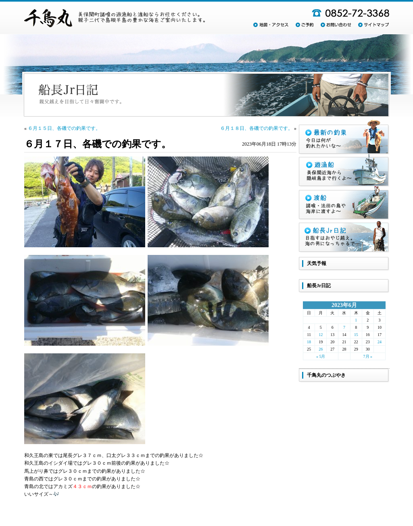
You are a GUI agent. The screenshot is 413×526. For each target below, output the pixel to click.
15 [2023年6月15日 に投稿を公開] (356, 334)
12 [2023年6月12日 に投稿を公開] (321, 334)
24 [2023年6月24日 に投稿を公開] (380, 342)
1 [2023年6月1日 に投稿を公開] (356, 320)
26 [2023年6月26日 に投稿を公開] (321, 349)
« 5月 (320, 356)
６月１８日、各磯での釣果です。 (256, 128)
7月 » (368, 356)
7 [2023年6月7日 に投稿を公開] (344, 327)
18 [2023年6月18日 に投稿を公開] (309, 342)
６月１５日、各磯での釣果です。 (64, 128)
